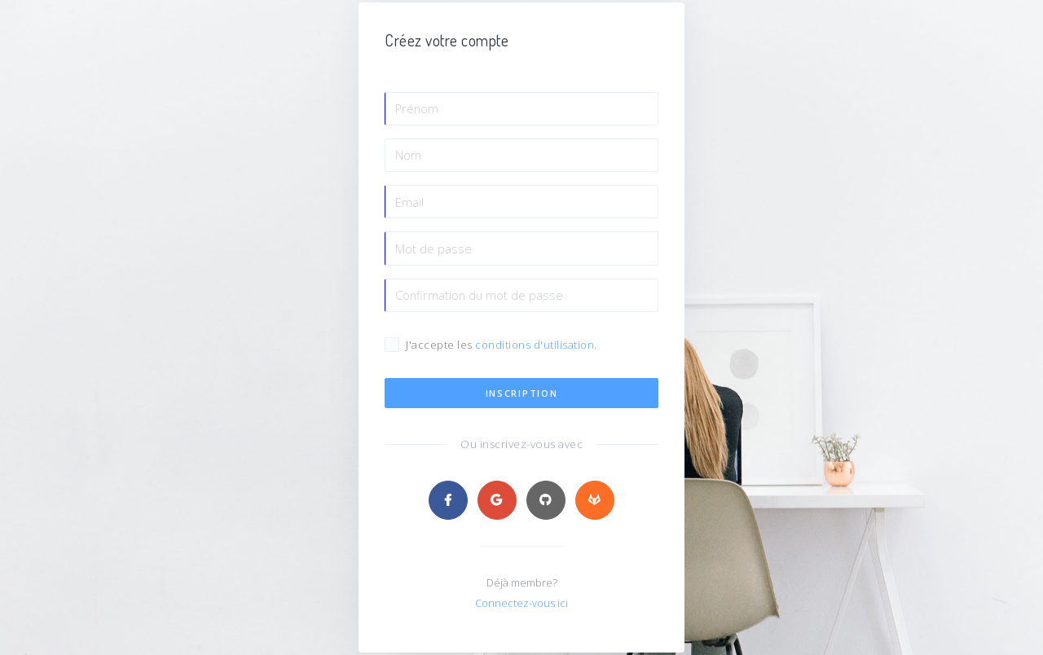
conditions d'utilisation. (537, 347)
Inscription (522, 395)
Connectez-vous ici (522, 605)
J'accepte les (501, 347)
